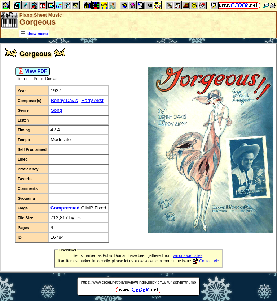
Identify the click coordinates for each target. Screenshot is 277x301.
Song (56, 110)
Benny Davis (64, 100)
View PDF (32, 71)
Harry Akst (92, 100)
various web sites (187, 255)
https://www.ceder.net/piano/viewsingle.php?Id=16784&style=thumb (138, 282)
